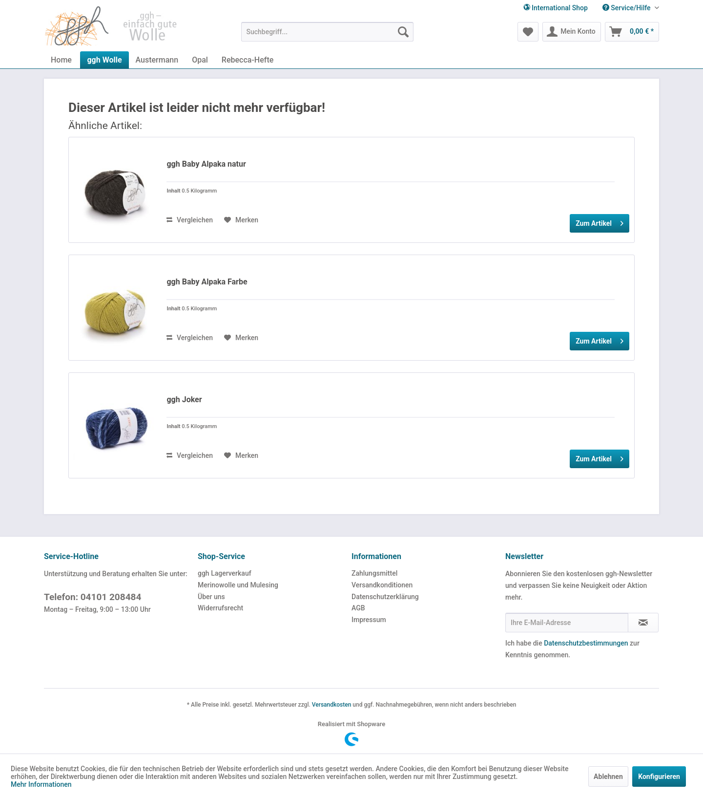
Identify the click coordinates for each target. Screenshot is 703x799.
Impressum (369, 620)
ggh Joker (184, 399)
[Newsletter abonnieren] (643, 622)
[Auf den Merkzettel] (241, 220)
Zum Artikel (599, 221)
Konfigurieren (659, 776)
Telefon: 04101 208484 (92, 597)
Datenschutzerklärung (385, 597)
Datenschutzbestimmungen (586, 643)
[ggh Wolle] (104, 59)
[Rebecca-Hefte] (247, 59)
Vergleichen (189, 220)
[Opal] (200, 59)
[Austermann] (157, 59)
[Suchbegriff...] (327, 32)
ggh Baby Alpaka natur (206, 164)
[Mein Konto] (571, 32)
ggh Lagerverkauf (224, 573)
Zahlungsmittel (374, 573)
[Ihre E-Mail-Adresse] (566, 622)
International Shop (555, 8)
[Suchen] (403, 32)
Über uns (211, 597)
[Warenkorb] (632, 32)
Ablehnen (608, 776)
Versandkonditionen (382, 585)
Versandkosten (332, 704)
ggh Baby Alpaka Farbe (206, 281)
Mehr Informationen (41, 784)
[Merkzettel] (527, 32)
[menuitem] (627, 8)
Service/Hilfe (627, 8)
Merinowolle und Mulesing (238, 585)
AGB (358, 608)
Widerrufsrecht (220, 608)
